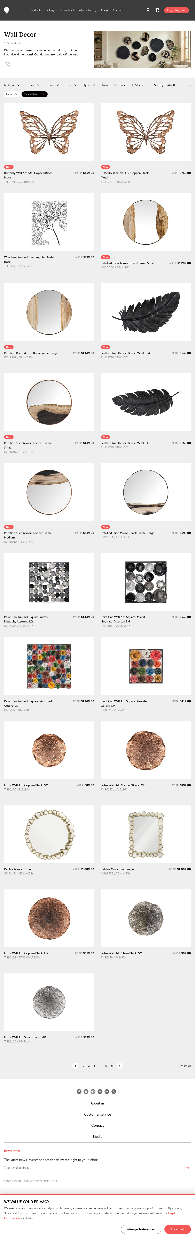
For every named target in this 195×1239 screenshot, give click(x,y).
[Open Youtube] (86, 1091)
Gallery (50, 10)
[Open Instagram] (106, 1091)
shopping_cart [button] (157, 10)
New (105, 85)
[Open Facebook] (79, 1091)
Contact (118, 10)
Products (35, 10)
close (16, 94)
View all (186, 1065)
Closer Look (67, 10)
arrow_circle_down (7, 64)
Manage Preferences (141, 1229)
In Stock (137, 85)
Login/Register (176, 10)
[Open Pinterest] (93, 1091)
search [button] (148, 10)
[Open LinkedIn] (100, 1091)
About (105, 10)
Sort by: (159, 85)
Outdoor (120, 85)
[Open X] (113, 1091)
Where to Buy (88, 10)
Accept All (178, 1229)
